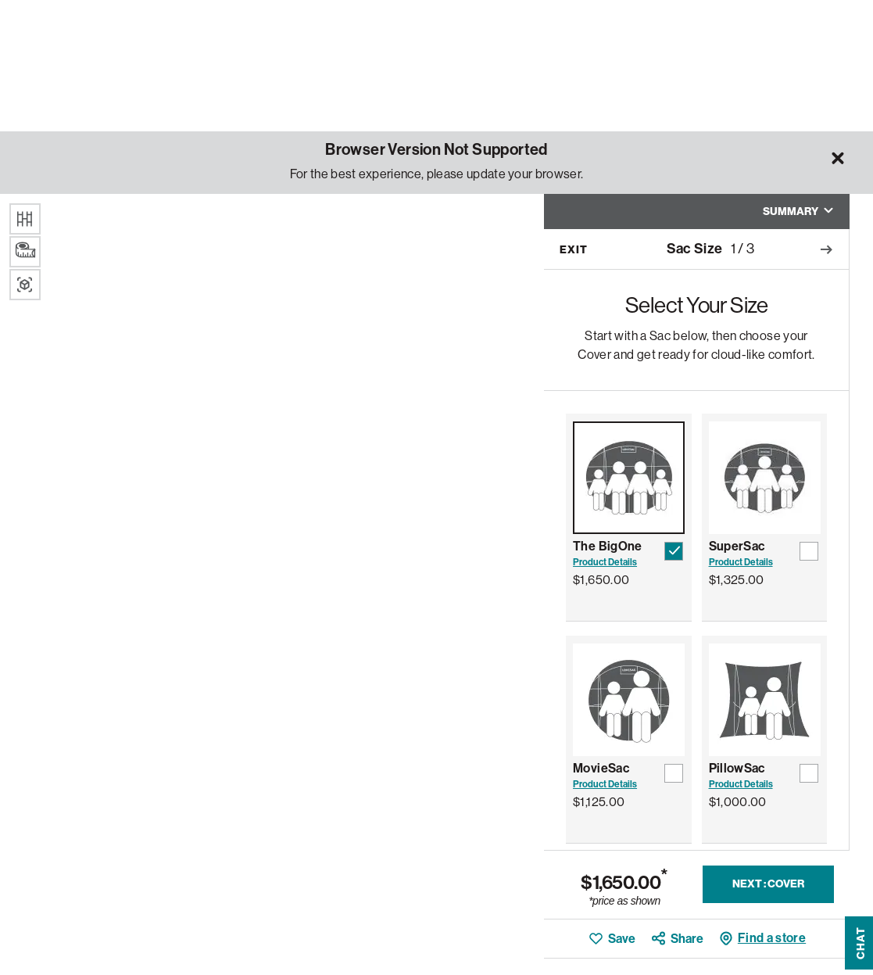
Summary (798, 211)
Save (621, 938)
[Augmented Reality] (25, 284)
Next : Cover (768, 884)
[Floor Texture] (25, 219)
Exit (574, 249)
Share (687, 938)
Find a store (772, 937)
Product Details (605, 562)
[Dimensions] (25, 251)
